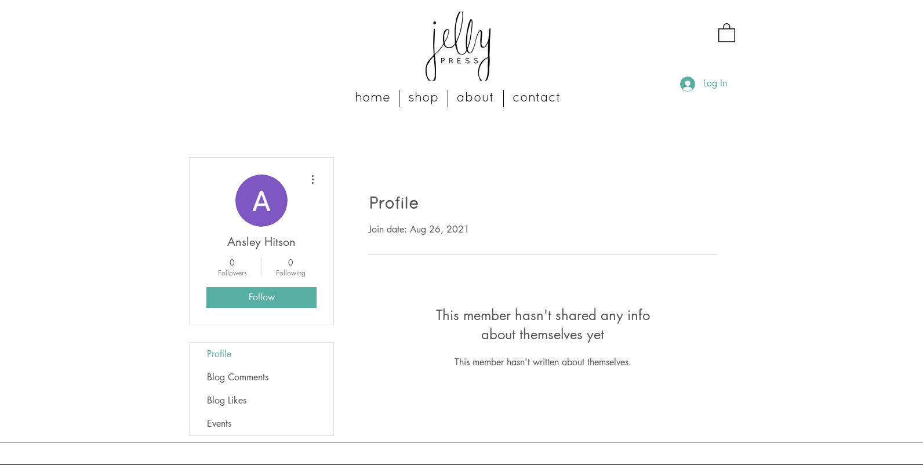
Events (219, 423)
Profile (219, 354)
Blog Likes (226, 400)
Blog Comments (237, 377)
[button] (726, 32)
